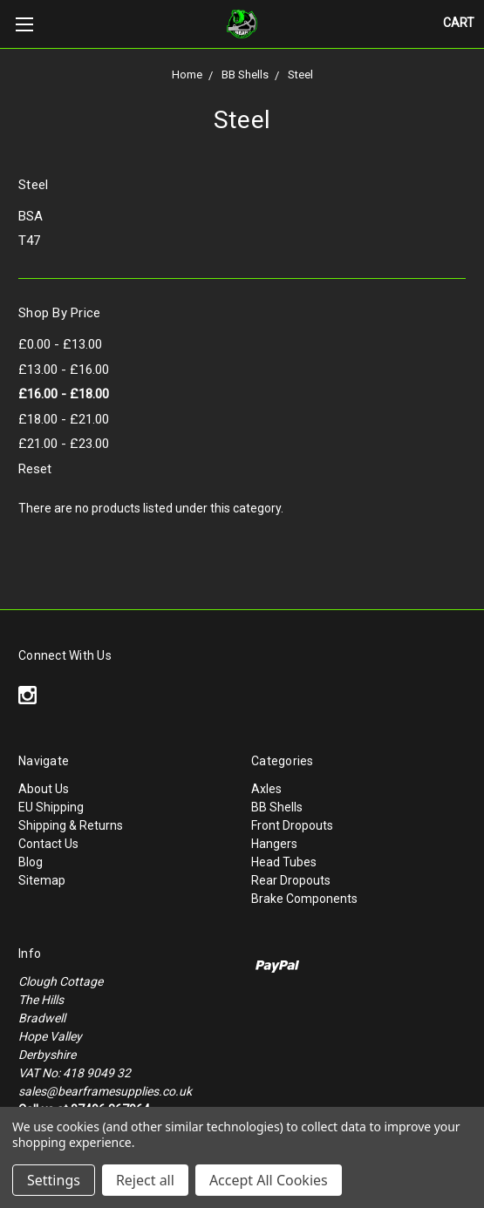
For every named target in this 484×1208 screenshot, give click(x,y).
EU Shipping (51, 807)
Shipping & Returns (70, 825)
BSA (30, 216)
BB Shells (245, 74)
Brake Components (304, 899)
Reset (34, 469)
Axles (266, 789)
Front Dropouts (292, 825)
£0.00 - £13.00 (60, 344)
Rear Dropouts (291, 880)
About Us (43, 789)
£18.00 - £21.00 (63, 419)
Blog (30, 862)
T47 (29, 240)
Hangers (274, 844)
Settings (53, 1180)
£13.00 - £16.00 (63, 369)
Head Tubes (284, 862)
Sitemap (41, 880)
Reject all (145, 1180)
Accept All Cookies (268, 1180)
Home (187, 74)
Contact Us (48, 844)
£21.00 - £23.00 (63, 443)
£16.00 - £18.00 (63, 394)
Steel (300, 74)
